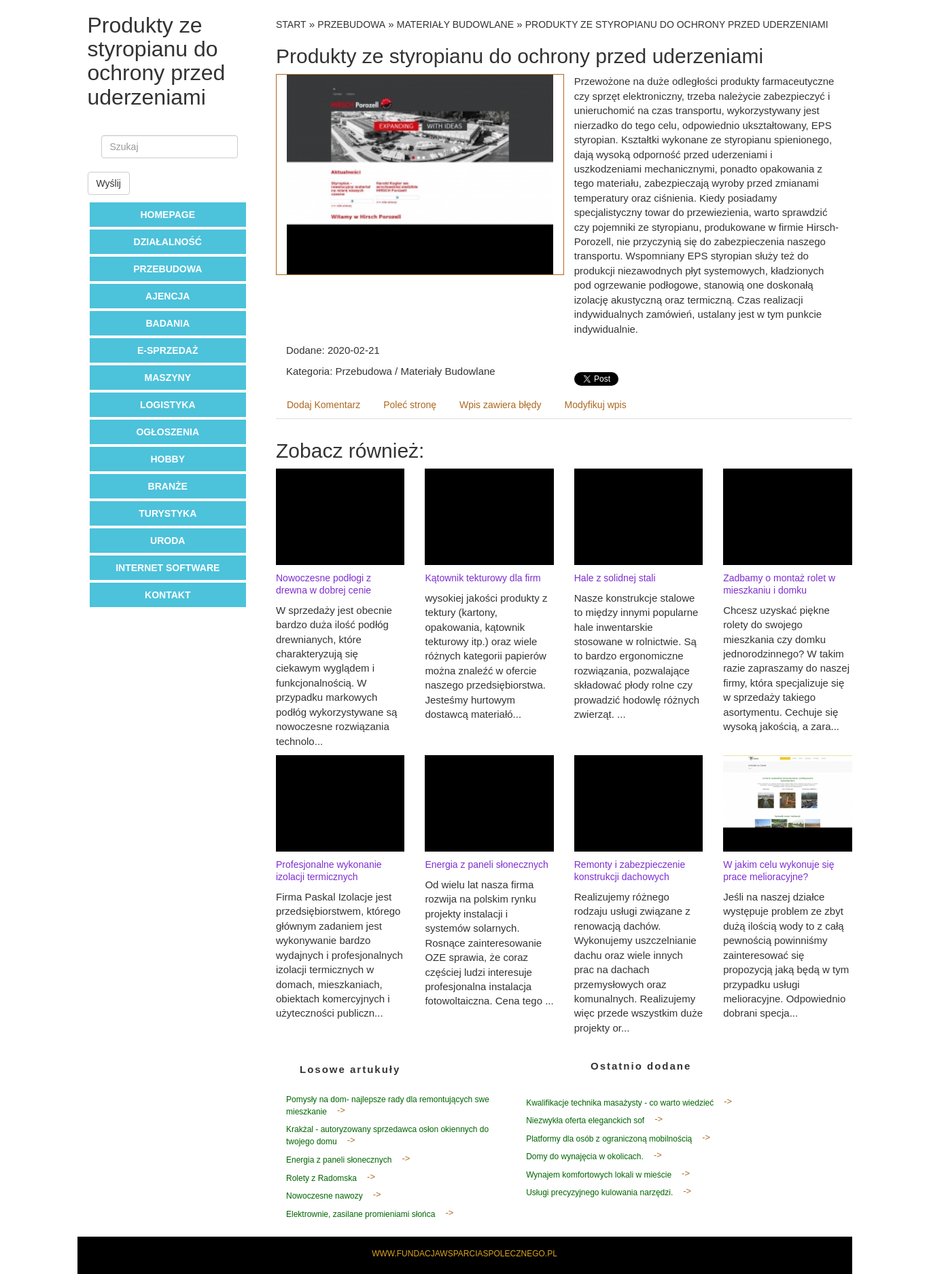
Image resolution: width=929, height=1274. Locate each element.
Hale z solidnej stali (615, 577)
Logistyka (168, 404)
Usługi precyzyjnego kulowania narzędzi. (599, 1192)
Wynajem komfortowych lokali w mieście (598, 1175)
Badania (167, 323)
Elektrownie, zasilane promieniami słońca (360, 1214)
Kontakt (167, 594)
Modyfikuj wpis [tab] (596, 404)
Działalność (168, 241)
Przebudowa (167, 268)
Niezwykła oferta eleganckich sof (585, 1120)
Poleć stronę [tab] (409, 404)
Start (291, 24)
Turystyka (167, 513)
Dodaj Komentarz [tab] (323, 404)
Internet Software (168, 567)
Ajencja (167, 296)
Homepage (167, 214)
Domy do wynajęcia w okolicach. (585, 1156)
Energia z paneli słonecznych (486, 864)
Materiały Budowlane (455, 24)
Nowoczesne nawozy (324, 1196)
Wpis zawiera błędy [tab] (500, 404)
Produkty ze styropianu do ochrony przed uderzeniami (676, 24)
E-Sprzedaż (167, 350)
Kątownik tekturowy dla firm (482, 577)
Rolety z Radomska (321, 1178)
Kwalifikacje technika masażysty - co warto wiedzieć (620, 1103)
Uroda (167, 540)
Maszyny (168, 377)
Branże (168, 486)
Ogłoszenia (167, 431)
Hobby (167, 459)
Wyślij (109, 183)
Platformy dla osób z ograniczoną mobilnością (609, 1139)
